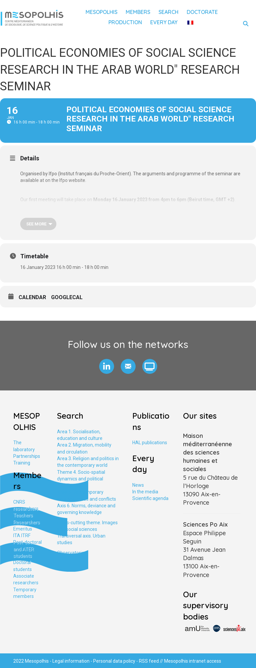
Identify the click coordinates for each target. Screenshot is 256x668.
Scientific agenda (150, 498)
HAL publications (149, 442)
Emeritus (22, 529)
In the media (145, 491)
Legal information (71, 661)
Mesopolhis (101, 12)
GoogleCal (67, 297)
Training (21, 462)
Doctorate (202, 12)
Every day (163, 22)
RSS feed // (151, 661)
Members (138, 12)
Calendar (32, 297)
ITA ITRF (22, 535)
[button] (106, 366)
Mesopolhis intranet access (192, 661)
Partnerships (26, 456)
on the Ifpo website (65, 180)
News (138, 485)
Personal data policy (114, 661)
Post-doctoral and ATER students (27, 549)
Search (168, 12)
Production (125, 22)
